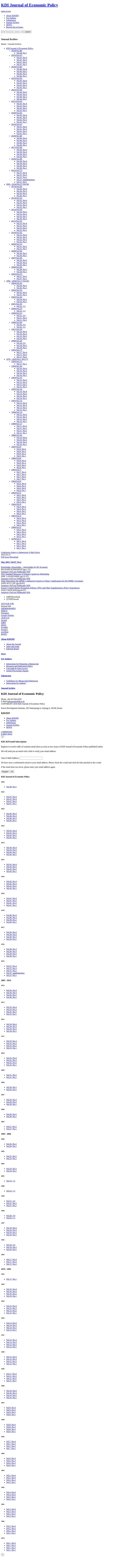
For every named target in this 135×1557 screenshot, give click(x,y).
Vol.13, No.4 (21, 403)
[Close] (2, 736)
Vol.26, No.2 (21, 286)
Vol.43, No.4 (21, 104)
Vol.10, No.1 (21, 444)
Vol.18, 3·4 (20, 343)
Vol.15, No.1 (21, 387)
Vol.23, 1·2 (20, 306)
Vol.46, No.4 (21, 69)
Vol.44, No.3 (21, 94)
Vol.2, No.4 (21, 530)
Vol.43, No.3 (21, 106)
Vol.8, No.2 (21, 465)
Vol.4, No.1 (21, 513)
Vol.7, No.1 (21, 479)
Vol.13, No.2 (21, 408)
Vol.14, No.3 (21, 394)
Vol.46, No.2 (21, 74)
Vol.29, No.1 (21, 265)
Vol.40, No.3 (21, 140)
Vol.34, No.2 (21, 216)
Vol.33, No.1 (21, 230)
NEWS (9, 25)
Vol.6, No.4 (21, 484)
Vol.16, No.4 (21, 368)
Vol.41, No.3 (21, 129)
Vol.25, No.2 (21, 292)
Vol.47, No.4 (21, 58)
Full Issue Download (9, 557)
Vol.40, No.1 (21, 145)
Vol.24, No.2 (21, 299)
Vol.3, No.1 (21, 525)
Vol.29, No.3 (21, 260)
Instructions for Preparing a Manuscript (22, 664)
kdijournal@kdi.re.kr (16, 701)
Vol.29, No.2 (21, 262)
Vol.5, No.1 (21, 502)
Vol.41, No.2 (21, 131)
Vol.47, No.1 (21, 64)
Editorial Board (12, 649)
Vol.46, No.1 (21, 76)
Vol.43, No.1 (21, 111)
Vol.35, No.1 (21, 207)
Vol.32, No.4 (21, 235)
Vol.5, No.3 (21, 497)
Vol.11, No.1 (21, 433)
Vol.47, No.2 (21, 62)
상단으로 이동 (7, 604)
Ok (12, 772)
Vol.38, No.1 (21, 168)
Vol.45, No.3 (21, 83)
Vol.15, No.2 (21, 385)
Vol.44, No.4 (21, 92)
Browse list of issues (14, 27)
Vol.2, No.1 (21, 537)
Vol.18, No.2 (21, 345)
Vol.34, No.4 (21, 212)
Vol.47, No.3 (21, 60)
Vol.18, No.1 (21, 348)
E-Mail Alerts (6, 734)
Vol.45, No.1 (21, 87)
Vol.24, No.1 (21, 302)
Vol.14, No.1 (21, 398)
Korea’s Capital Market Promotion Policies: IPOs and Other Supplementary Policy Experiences (40, 588)
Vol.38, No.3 (21, 163)
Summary (5, 572)
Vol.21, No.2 (21, 318)
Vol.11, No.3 (21, 428)
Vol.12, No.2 (21, 419)
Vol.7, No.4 (21, 472)
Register (5, 772)
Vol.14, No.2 (21, 396)
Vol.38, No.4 (21, 161)
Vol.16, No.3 (21, 371)
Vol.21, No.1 (21, 320)
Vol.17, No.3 (21, 355)
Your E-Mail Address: (10, 758)
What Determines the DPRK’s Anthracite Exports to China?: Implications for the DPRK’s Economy (42, 581)
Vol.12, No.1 (21, 421)
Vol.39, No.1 (21, 157)
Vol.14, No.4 (21, 391)
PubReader (21, 572)
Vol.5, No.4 (21, 495)
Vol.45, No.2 (21, 85)
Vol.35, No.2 (21, 205)
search (27, 32)
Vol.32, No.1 (21, 242)
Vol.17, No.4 (21, 352)
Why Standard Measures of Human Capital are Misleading (25, 574)
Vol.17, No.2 (21, 357)
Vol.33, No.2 (21, 228)
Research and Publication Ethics (19, 666)
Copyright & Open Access (17, 668)
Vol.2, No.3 (21, 532)
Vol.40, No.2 (21, 143)
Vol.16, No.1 (21, 375)
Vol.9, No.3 (21, 451)
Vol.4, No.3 (21, 509)
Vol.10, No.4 (21, 437)
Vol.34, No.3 (21, 214)
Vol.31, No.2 (21, 246)
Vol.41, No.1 (21, 134)
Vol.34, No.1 (21, 219)
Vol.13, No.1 (21, 410)
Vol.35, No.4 (21, 200)
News (3, 654)
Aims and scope (12, 646)
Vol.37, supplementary (25, 180)
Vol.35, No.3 (21, 203)
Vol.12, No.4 (21, 414)
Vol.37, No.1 (21, 182)
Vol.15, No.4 (21, 380)
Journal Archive (12, 22)
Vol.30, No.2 (21, 253)
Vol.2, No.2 (21, 534)
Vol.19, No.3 (21, 334)
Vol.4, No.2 (21, 511)
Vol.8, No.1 (21, 467)
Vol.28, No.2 (21, 269)
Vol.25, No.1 (21, 295)
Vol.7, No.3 (21, 474)
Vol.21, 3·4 (20, 315)
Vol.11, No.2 (21, 431)
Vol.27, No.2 (21, 276)
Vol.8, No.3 (21, 463)
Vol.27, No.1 (21, 279)
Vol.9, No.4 (21, 449)
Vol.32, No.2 (21, 239)
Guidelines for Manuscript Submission (22, 681)
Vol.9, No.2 (21, 454)
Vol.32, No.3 (21, 237)
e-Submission (6, 732)
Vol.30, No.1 (21, 256)
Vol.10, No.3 (21, 440)
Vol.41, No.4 (21, 127)
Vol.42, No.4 (21, 115)
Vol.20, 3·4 (20, 325)
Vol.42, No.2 (21, 120)
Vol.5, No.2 (21, 500)
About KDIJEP (12, 16)
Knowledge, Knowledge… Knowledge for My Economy (24, 567)
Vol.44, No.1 (21, 99)
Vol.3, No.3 (21, 520)
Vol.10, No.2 (21, 442)
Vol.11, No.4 (21, 426)
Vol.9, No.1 (21, 456)
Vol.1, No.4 (21, 541)
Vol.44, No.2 (21, 97)
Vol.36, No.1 (21, 196)
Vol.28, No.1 (21, 272)
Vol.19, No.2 (21, 336)
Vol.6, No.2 (21, 488)
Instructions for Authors (16, 683)
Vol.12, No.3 (21, 417)
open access (6, 11)
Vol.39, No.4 (21, 150)
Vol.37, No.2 (21, 177)
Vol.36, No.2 (21, 193)
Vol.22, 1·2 (20, 311)
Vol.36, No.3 (21, 191)
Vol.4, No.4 (21, 507)
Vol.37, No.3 (21, 175)
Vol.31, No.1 (21, 249)
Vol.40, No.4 (21, 138)
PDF (28, 572)
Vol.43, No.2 (21, 108)
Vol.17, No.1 (21, 364)
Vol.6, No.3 (21, 486)
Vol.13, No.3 (21, 405)
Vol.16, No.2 (21, 373)
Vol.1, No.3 (21, 543)
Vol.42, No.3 (21, 117)
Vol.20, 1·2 (20, 327)
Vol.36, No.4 (21, 189)
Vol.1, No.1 (21, 548)
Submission (11, 20)
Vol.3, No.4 (21, 518)
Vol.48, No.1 (21, 53)
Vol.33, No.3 (21, 226)
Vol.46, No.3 (21, 71)
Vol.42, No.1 (21, 122)
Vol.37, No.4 (21, 173)
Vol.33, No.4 (21, 223)
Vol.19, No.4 (21, 332)
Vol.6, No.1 (21, 490)
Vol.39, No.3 (21, 152)
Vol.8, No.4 (21, 461)
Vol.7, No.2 (21, 477)
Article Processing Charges (17, 671)
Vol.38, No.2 (21, 166)
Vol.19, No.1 (21, 338)
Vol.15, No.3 (21, 382)
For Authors (11, 18)
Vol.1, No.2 (21, 546)
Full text (13, 572)
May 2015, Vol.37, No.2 (11, 562)
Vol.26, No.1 (21, 288)
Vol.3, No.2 (21, 523)
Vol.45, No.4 (21, 81)
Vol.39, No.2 (21, 154)
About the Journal (13, 644)
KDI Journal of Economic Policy (29, 5)
